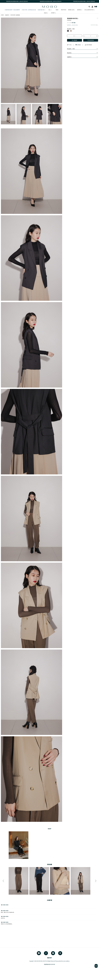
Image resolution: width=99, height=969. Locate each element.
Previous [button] (3, 881)
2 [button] (26, 102)
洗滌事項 (69, 57)
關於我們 (49, 957)
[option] (31, 60)
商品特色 (69, 52)
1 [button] (23, 102)
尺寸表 (69, 44)
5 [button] (32, 102)
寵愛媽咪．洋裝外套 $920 (72, 25)
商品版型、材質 (71, 48)
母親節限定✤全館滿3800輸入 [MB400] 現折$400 (19, 1)
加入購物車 (74, 40)
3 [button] (28, 102)
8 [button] (39, 102)
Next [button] (95, 881)
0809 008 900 (51, 964)
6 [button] (35, 102)
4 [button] (30, 102)
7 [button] (37, 102)
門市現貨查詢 (90, 40)
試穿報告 (78, 44)
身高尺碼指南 (88, 44)
